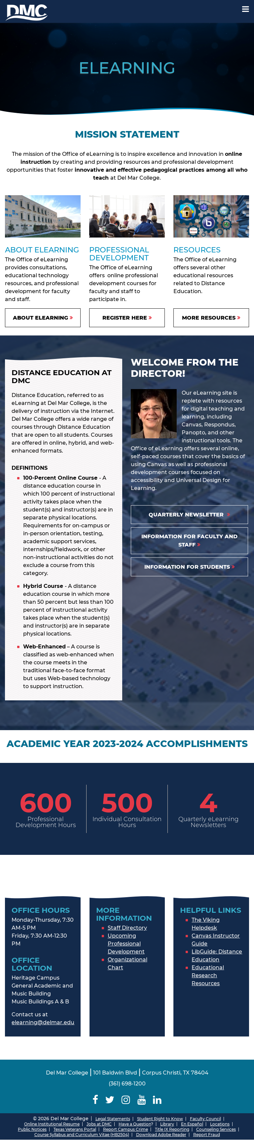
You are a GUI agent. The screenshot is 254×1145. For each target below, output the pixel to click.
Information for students (187, 567)
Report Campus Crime (125, 1129)
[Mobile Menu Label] (245, 9)
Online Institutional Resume (52, 1124)
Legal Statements (112, 1118)
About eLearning (40, 318)
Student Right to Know (160, 1118)
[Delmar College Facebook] (95, 1100)
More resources (209, 318)
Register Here (124, 318)
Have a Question (135, 1124)
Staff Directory (127, 928)
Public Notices (32, 1129)
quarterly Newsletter (187, 514)
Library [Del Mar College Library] (167, 1124)
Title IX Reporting (172, 1129)
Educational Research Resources (208, 975)
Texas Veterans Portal (75, 1129)
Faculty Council (205, 1118)
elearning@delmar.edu (43, 1022)
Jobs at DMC (99, 1124)
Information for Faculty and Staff (189, 540)
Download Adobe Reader (161, 1134)
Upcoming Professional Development (126, 944)
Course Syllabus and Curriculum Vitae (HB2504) (81, 1134)
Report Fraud (206, 1134)
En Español (192, 1124)
